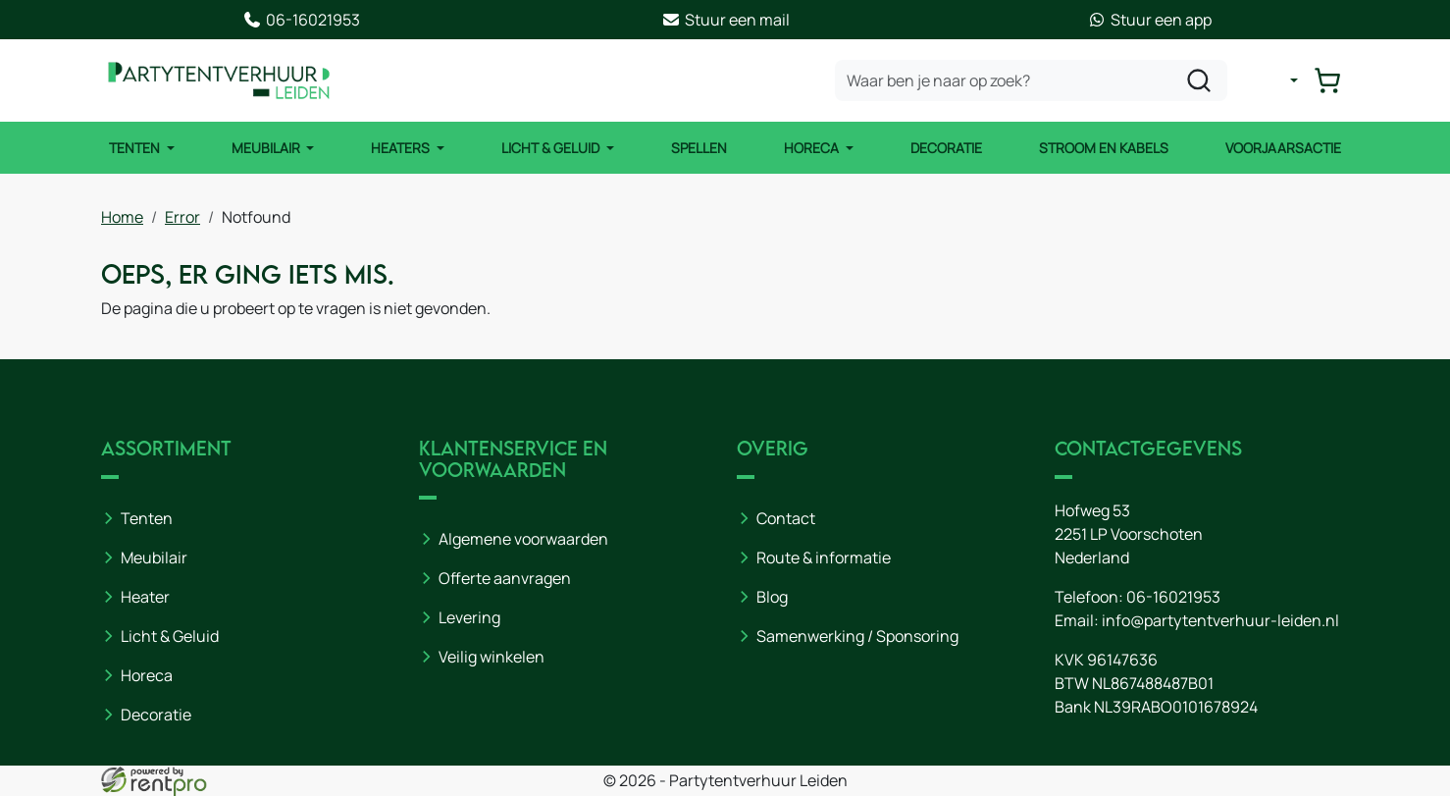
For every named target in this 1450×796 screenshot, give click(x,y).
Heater (145, 597)
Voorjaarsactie (1283, 147)
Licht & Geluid (551, 147)
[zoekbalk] (1031, 80)
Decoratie (946, 147)
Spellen (699, 147)
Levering (469, 617)
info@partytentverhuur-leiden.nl (1220, 620)
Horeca (813, 147)
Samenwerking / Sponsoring (857, 636)
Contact (785, 518)
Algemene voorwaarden (523, 539)
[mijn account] (1278, 80)
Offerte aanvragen (505, 578)
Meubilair (267, 147)
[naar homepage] (219, 80)
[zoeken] (1198, 80)
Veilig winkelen (491, 656)
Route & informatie (823, 557)
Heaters (402, 147)
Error (182, 217)
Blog (772, 597)
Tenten (136, 147)
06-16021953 (1173, 597)
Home (122, 217)
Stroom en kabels (1103, 147)
